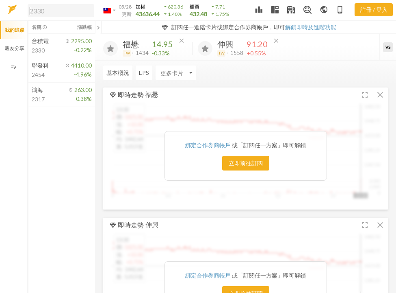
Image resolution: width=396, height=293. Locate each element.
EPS (144, 72)
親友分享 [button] (14, 48)
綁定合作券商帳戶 (208, 145)
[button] (59, 10)
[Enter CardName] (176, 73)
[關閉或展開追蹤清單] (98, 27)
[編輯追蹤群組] (13, 66)
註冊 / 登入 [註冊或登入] (373, 9)
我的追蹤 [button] (14, 30)
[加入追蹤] (110, 48)
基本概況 (117, 72)
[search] (61, 10)
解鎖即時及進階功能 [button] (310, 27)
